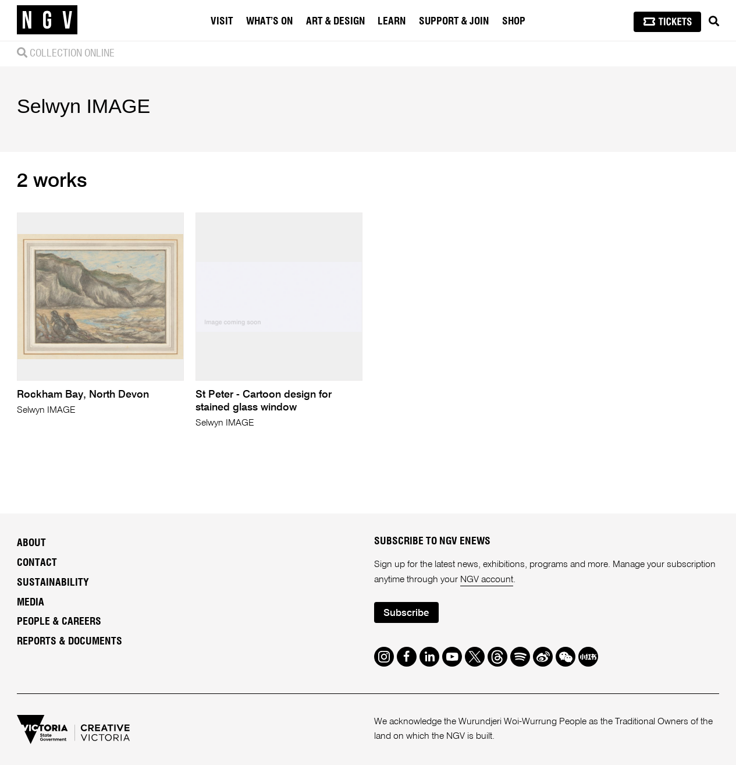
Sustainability (53, 583)
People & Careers (59, 622)
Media (30, 602)
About (31, 543)
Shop (513, 21)
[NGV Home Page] (47, 20)
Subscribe (406, 613)
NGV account (486, 580)
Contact (37, 563)
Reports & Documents (69, 641)
